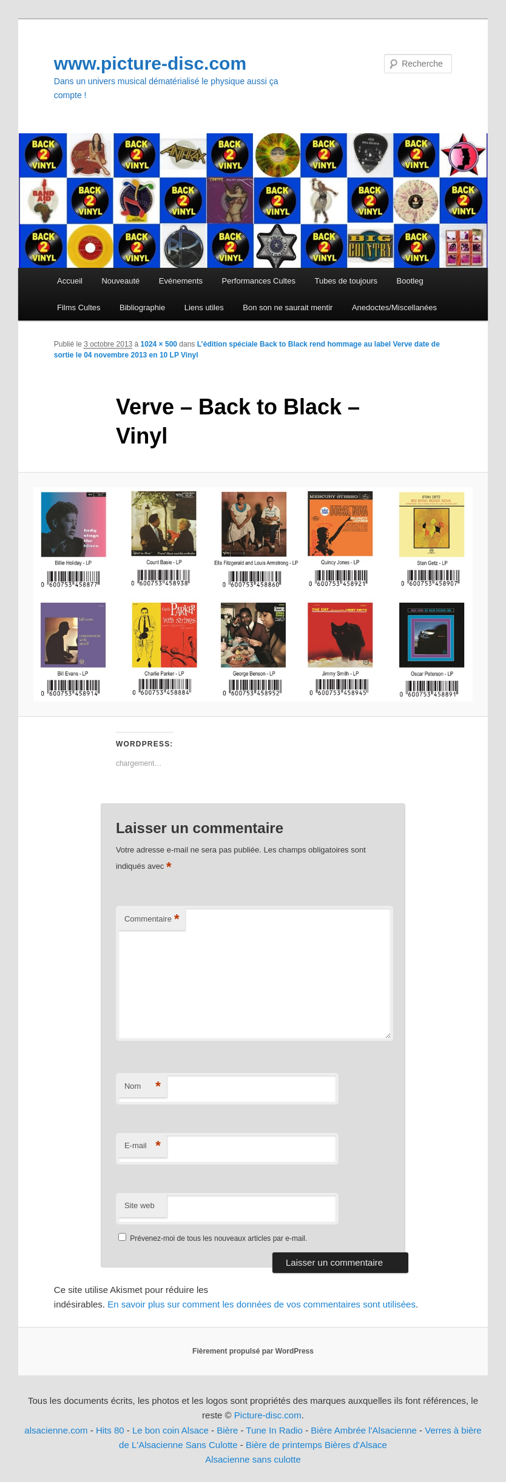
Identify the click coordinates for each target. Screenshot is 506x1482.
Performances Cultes (258, 280)
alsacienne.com (55, 1430)
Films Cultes (79, 307)
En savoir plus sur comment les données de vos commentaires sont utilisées (261, 1304)
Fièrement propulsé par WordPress (253, 1351)
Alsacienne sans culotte (253, 1459)
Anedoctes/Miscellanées (394, 307)
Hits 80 (110, 1430)
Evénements (181, 280)
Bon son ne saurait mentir (287, 307)
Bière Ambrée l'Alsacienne (364, 1430)
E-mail (142, 1146)
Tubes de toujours (345, 280)
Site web (139, 1205)
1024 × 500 (159, 344)
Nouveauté (120, 280)
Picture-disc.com (268, 1415)
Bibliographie (142, 307)
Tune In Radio (275, 1430)
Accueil (70, 280)
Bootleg (410, 280)
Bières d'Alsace (356, 1445)
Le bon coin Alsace (170, 1430)
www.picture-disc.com (150, 63)
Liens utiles (204, 307)
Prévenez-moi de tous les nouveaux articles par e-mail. (218, 1238)
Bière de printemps (284, 1445)
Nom (142, 1086)
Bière (227, 1430)
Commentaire (152, 919)
